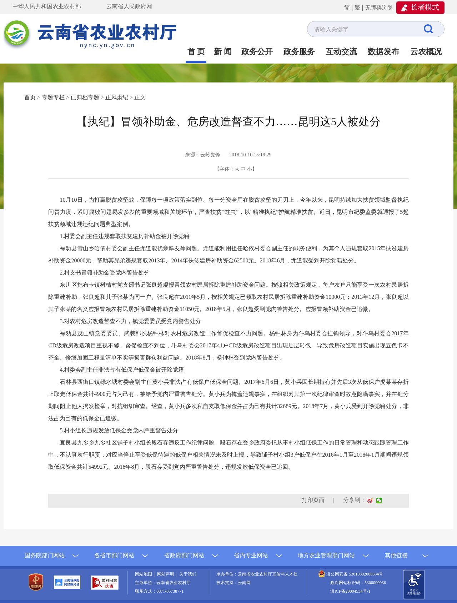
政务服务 (299, 51)
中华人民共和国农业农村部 (46, 6)
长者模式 (425, 7)
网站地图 (144, 574)
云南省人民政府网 (129, 6)
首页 (30, 97)
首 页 (196, 51)
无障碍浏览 (379, 8)
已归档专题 (85, 97)
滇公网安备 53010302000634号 (354, 574)
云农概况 (426, 51)
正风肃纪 (116, 97)
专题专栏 (53, 97)
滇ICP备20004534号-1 (350, 591)
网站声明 (166, 574)
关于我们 (187, 574)
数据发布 (383, 51)
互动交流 (341, 51)
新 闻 (223, 51)
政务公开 (257, 51)
